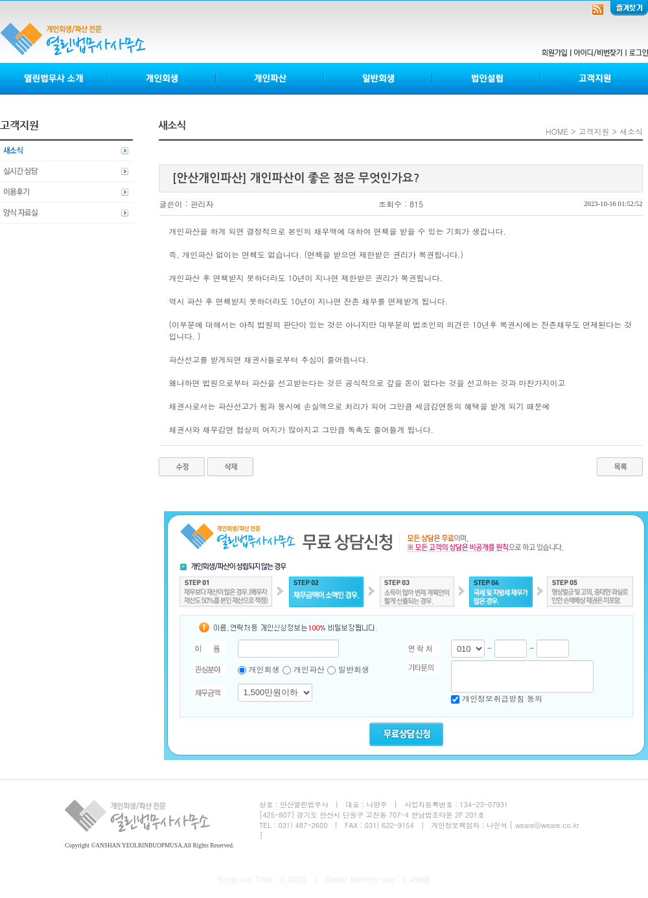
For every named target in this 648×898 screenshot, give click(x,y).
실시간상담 (66, 171)
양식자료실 (66, 213)
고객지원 (594, 79)
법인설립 (487, 79)
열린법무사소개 (54, 79)
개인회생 (162, 79)
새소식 (66, 151)
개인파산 (270, 79)
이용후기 (66, 192)
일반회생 (379, 79)
